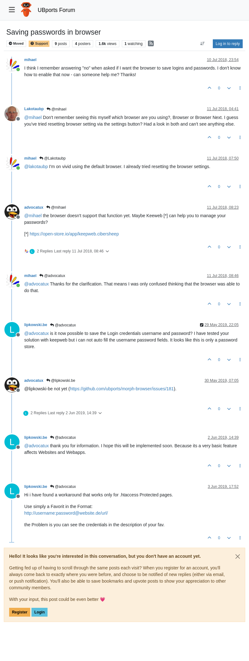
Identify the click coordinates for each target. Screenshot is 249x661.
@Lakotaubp (52, 158)
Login (39, 612)
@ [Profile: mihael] (33, 117)
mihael (30, 60)
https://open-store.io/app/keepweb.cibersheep (74, 233)
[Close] (237, 556)
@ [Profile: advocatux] (36, 283)
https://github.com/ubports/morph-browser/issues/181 (122, 388)
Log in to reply (228, 44)
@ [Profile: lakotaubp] (36, 166)
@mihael (56, 109)
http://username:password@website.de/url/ (66, 513)
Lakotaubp (34, 109)
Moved (16, 44)
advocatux (33, 207)
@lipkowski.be (60, 380)
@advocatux (52, 276)
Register (19, 612)
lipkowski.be (35, 325)
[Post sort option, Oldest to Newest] (202, 43)
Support (39, 44)
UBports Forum (56, 10)
